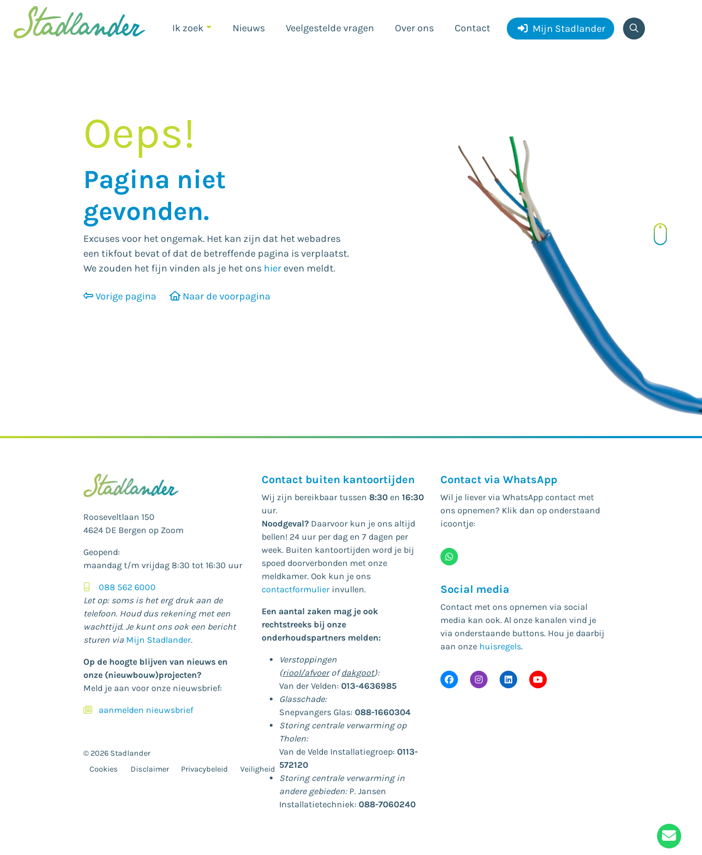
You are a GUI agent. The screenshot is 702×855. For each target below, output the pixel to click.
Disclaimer (150, 769)
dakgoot (357, 672)
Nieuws (249, 28)
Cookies (103, 769)
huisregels (500, 646)
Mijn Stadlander (561, 28)
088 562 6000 (127, 587)
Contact (472, 28)
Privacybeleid (204, 769)
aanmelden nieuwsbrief (146, 710)
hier (272, 268)
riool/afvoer (305, 672)
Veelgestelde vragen (330, 28)
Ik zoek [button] (187, 28)
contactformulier (296, 589)
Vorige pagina (119, 296)
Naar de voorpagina (219, 296)
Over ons (414, 28)
